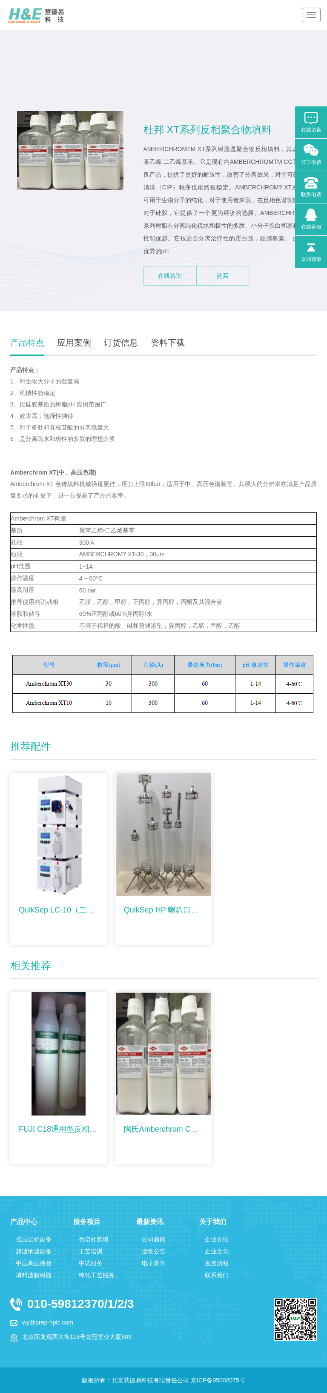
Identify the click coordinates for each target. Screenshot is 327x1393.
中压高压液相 (34, 1263)
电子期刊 (154, 1263)
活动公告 (154, 1251)
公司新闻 (154, 1239)
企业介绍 (217, 1239)
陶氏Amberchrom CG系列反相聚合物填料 (164, 1129)
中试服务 (91, 1263)
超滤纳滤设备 (34, 1251)
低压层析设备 (34, 1239)
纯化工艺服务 (97, 1275)
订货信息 (121, 342)
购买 (223, 275)
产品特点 (27, 342)
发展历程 (217, 1263)
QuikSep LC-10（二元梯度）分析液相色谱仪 (58, 910)
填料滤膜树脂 (34, 1275)
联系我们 (217, 1275)
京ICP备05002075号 (218, 1380)
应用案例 (74, 342)
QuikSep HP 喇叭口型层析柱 (164, 910)
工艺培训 (91, 1251)
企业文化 (217, 1251)
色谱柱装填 (94, 1239)
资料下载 (168, 342)
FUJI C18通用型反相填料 (58, 1129)
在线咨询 (170, 275)
